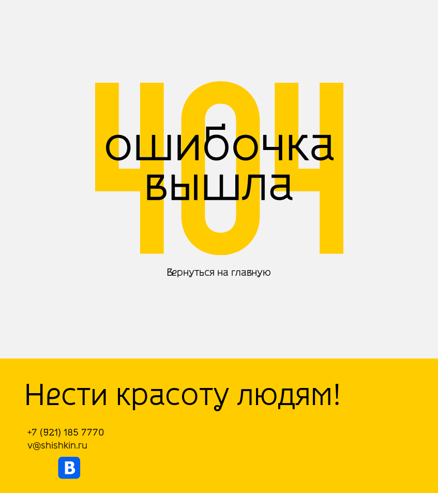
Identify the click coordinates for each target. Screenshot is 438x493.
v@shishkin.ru (57, 445)
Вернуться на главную (219, 272)
